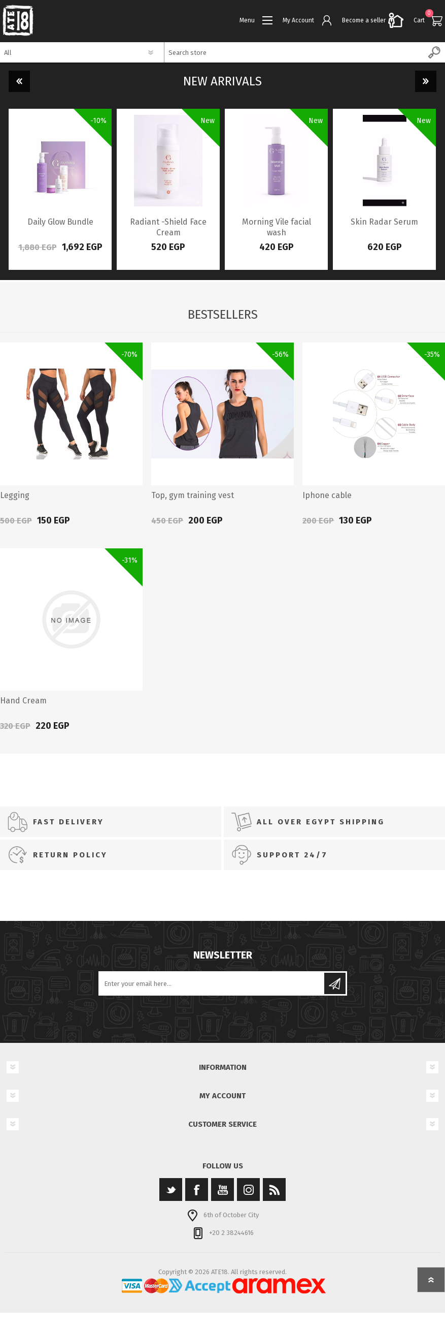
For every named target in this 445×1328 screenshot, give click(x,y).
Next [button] (425, 81)
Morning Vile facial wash (276, 227)
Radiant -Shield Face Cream (168, 227)
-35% (432, 354)
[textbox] (294, 52)
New (207, 120)
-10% (98, 120)
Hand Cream (23, 700)
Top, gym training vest (192, 495)
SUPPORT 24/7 (292, 854)
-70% (129, 354)
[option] (60, 189)
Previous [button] (19, 81)
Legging (14, 495)
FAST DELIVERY (68, 821)
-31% (130, 560)
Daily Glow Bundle (60, 222)
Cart (419, 20)
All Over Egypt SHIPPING (321, 821)
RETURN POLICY (70, 854)
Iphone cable (327, 495)
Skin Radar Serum (384, 222)
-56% (280, 354)
